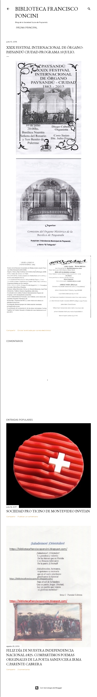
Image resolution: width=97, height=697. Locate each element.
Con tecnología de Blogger (48, 688)
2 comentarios (24, 669)
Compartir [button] (10, 330)
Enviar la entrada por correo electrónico (34, 330)
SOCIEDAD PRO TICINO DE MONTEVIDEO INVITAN (48, 511)
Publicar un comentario (28, 516)
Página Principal (26, 27)
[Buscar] (89, 8)
